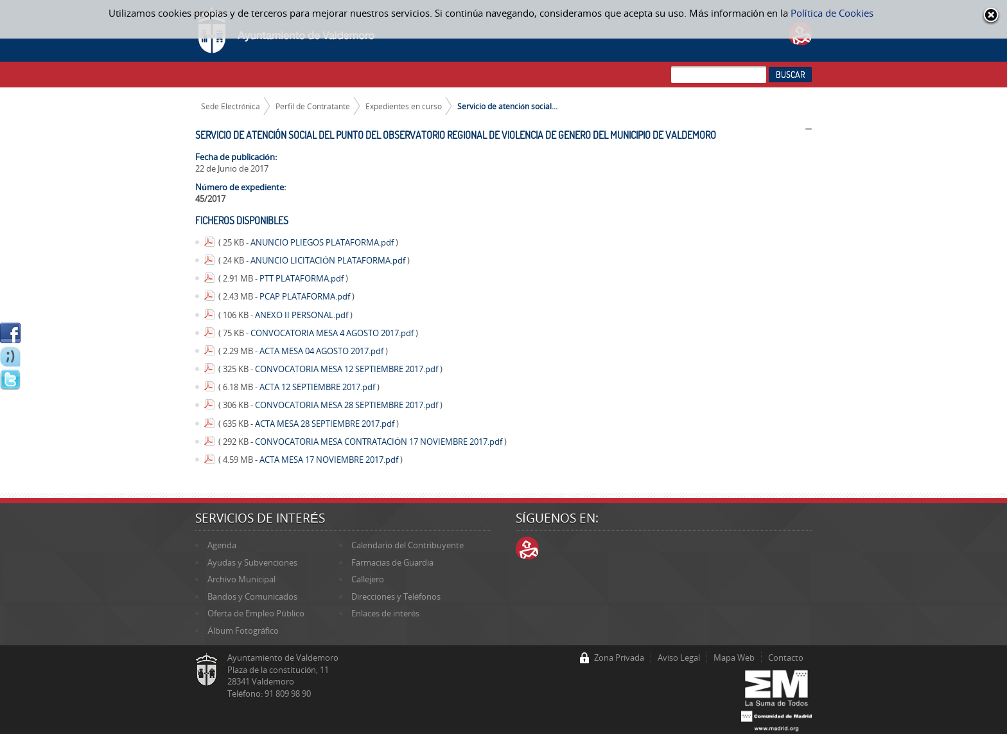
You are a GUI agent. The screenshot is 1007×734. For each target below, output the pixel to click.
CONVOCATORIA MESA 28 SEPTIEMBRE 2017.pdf (347, 405)
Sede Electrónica (231, 106)
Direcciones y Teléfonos (396, 596)
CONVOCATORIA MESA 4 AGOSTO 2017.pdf (333, 333)
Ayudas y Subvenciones (252, 562)
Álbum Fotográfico (243, 630)
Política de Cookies (832, 12)
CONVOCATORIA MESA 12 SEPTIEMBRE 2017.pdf (347, 369)
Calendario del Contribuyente (407, 545)
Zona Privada (619, 657)
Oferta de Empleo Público (255, 613)
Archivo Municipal (241, 579)
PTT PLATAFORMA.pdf (302, 278)
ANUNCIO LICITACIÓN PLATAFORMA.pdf (328, 260)
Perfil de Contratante (313, 106)
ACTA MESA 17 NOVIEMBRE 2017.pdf (329, 459)
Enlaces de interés (385, 613)
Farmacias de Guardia (392, 562)
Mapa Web (734, 657)
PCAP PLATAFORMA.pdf (305, 296)
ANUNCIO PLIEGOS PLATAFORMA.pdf (323, 242)
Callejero (367, 579)
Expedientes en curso (403, 106)
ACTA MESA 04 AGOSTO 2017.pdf (322, 351)
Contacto (785, 657)
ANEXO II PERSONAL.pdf (302, 315)
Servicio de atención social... (507, 106)
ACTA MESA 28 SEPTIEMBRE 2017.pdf (325, 423)
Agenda (221, 545)
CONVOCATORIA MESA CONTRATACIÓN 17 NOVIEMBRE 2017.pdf (379, 441)
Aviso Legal (679, 657)
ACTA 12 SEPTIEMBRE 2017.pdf (318, 387)
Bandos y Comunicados (252, 596)
